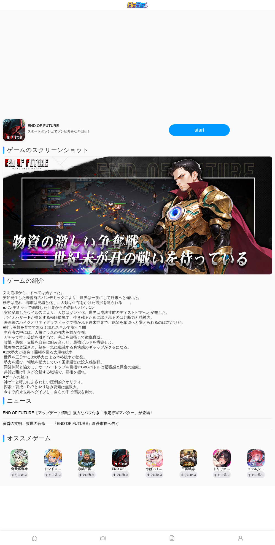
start (199, 130)
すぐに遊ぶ (19, 474)
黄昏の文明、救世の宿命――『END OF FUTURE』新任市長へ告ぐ (61, 423)
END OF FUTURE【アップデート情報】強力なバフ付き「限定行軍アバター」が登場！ (78, 413)
